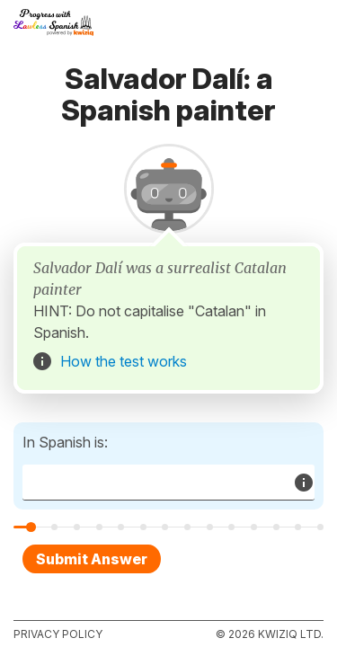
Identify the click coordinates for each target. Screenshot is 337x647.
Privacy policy (57, 634)
